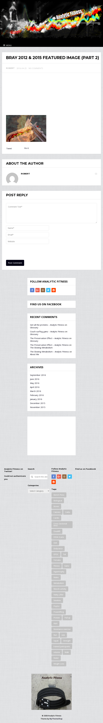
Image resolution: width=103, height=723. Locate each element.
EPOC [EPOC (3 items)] (56, 554)
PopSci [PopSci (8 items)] (56, 606)
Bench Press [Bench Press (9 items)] (59, 495)
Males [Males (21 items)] (56, 577)
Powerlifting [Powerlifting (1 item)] (59, 612)
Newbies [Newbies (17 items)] (57, 600)
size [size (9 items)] (63, 635)
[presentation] (26, 252)
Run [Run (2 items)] (55, 635)
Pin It (26, 148)
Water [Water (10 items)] (56, 658)
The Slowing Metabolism (41, 347)
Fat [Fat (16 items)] (64, 554)
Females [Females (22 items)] (57, 560)
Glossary (34, 327)
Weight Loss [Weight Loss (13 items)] (59, 663)
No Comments (36, 68)
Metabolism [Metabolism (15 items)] (59, 583)
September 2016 (38, 375)
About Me (34, 354)
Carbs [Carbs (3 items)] (67, 512)
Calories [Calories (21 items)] (57, 512)
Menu (9, 45)
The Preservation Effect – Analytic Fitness (49, 338)
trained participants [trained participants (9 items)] (62, 646)
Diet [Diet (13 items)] (55, 543)
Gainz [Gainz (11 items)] (66, 566)
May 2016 (34, 383)
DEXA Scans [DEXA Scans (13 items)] (59, 537)
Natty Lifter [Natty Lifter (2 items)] (58, 594)
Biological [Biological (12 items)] (58, 500)
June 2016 (34, 379)
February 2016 (37, 395)
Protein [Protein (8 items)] (57, 617)
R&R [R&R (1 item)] (55, 623)
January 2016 (36, 399)
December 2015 (37, 403)
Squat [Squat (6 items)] (56, 640)
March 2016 (35, 391)
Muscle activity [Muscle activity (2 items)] (60, 589)
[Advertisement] (51, 95)
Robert (10, 68)
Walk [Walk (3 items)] (67, 652)
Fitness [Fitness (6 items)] (57, 566)
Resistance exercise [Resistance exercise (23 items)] (62, 629)
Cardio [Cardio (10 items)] (56, 518)
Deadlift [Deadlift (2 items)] (57, 531)
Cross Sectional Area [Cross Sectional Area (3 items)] (60, 524)
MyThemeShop (55, 719)
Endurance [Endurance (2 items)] (58, 548)
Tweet (9, 148)
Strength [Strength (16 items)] (67, 640)
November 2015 (37, 407)
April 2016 (34, 387)
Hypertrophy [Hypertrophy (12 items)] (59, 571)
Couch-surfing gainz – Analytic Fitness (47, 331)
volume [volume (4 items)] (57, 652)
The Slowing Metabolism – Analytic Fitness (49, 351)
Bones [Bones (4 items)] (56, 506)
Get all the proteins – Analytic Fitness (47, 324)
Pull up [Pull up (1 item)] (67, 617)
